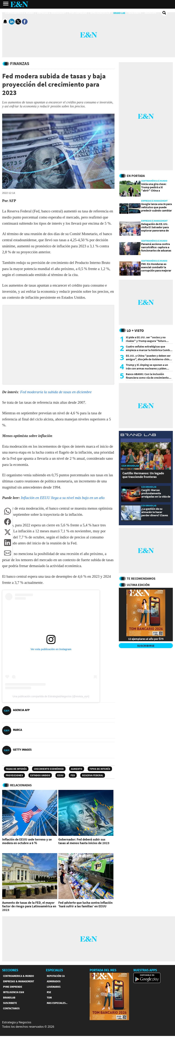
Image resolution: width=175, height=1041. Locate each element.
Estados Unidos (40, 775)
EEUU (60, 775)
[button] (7, 511)
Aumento (76, 768)
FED (73, 775)
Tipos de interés (99, 768)
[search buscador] (164, 13)
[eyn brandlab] (138, 435)
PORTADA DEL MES (103, 970)
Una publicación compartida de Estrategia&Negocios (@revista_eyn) (51, 696)
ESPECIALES (54, 970)
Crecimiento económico (49, 768)
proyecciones (14, 775)
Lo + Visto (135, 330)
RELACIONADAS (21, 785)
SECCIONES (10, 970)
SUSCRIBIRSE (145, 645)
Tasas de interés (16, 768)
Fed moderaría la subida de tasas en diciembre (55, 392)
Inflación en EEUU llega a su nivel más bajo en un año (63, 498)
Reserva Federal (92, 775)
